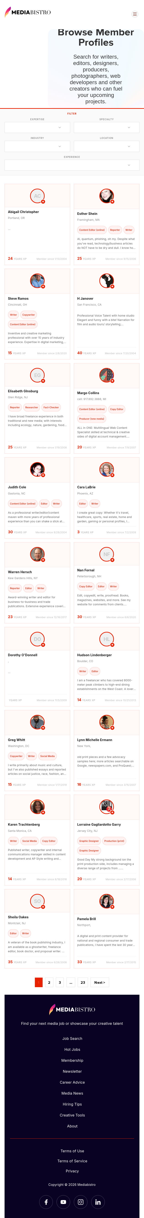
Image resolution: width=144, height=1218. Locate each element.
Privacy (72, 1171)
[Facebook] (46, 1202)
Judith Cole (17, 487)
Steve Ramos (18, 298)
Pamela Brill (86, 919)
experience (72, 157)
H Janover (85, 298)
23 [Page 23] (83, 982)
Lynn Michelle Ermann (94, 740)
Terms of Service (72, 1161)
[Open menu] (134, 14)
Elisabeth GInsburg (23, 391)
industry (37, 138)
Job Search (72, 1038)
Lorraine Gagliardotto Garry (99, 824)
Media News (72, 1093)
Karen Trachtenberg (24, 824)
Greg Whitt (16, 740)
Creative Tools (72, 1115)
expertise (37, 119)
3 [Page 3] (60, 982)
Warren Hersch (20, 572)
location (106, 138)
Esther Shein (87, 214)
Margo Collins (88, 393)
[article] (37, 224)
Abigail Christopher (23, 212)
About (72, 1126)
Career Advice (72, 1082)
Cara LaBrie (86, 487)
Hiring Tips (72, 1104)
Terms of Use (72, 1151)
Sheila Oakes (18, 917)
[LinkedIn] (98, 1202)
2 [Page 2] (49, 982)
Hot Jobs (72, 1049)
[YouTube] (63, 1202)
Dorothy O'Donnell (22, 655)
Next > (99, 982)
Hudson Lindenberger (94, 655)
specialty (106, 119)
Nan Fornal (85, 570)
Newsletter (72, 1071)
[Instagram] (80, 1202)
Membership (72, 1060)
